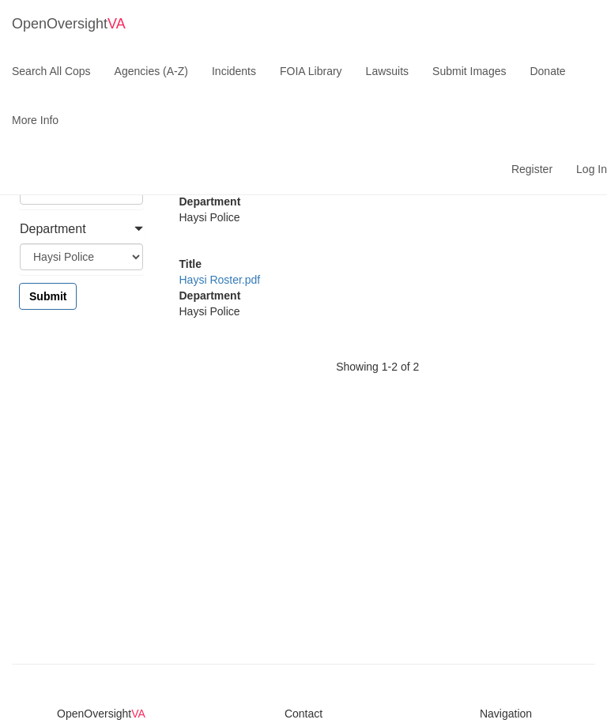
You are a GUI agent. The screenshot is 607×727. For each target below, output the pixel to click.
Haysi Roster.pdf (220, 279)
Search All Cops (51, 71)
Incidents (234, 71)
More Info (35, 120)
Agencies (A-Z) (151, 71)
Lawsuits (387, 71)
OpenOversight (69, 24)
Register (531, 169)
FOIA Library (311, 71)
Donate (547, 71)
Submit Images (469, 71)
